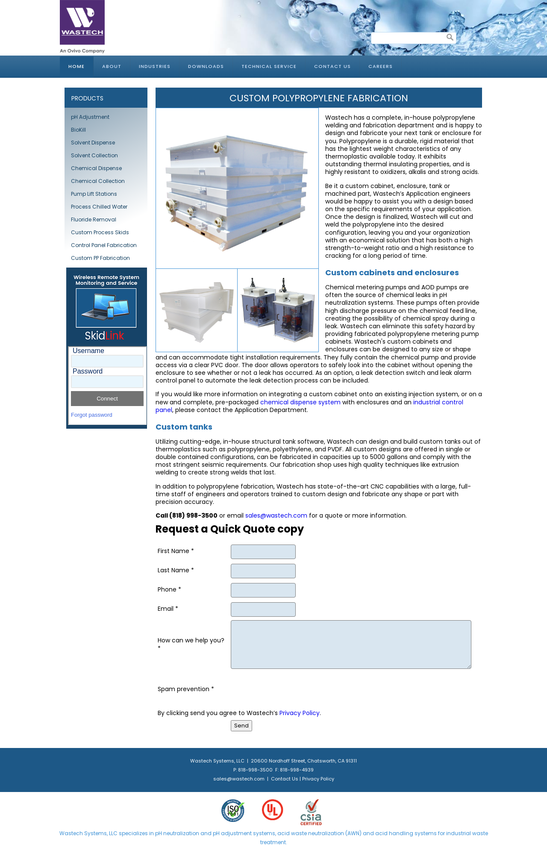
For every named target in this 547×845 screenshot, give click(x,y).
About (111, 66)
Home (76, 66)
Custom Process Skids (100, 232)
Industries (155, 66)
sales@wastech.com (276, 515)
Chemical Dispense (96, 168)
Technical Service (269, 66)
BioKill (78, 129)
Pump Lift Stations (94, 193)
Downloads (206, 66)
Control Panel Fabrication (104, 245)
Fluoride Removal (93, 219)
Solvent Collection (94, 155)
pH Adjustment (90, 117)
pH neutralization (177, 833)
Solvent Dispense (93, 142)
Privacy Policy (299, 713)
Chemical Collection (98, 181)
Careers (380, 66)
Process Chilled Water (99, 206)
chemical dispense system (300, 402)
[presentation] (296, 689)
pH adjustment (232, 833)
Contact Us (332, 66)
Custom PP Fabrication (100, 258)
